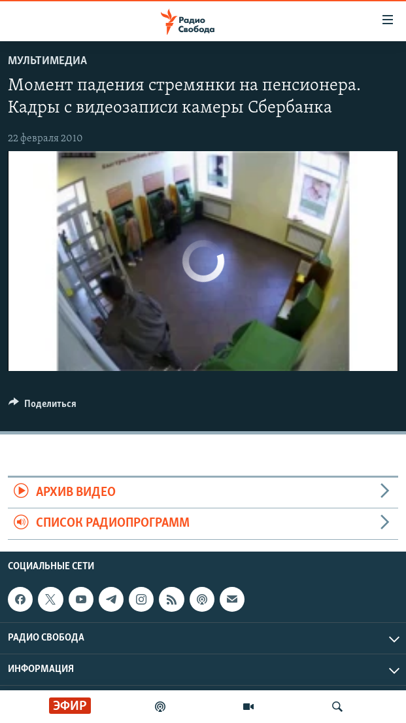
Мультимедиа (47, 61)
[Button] (42, 407)
